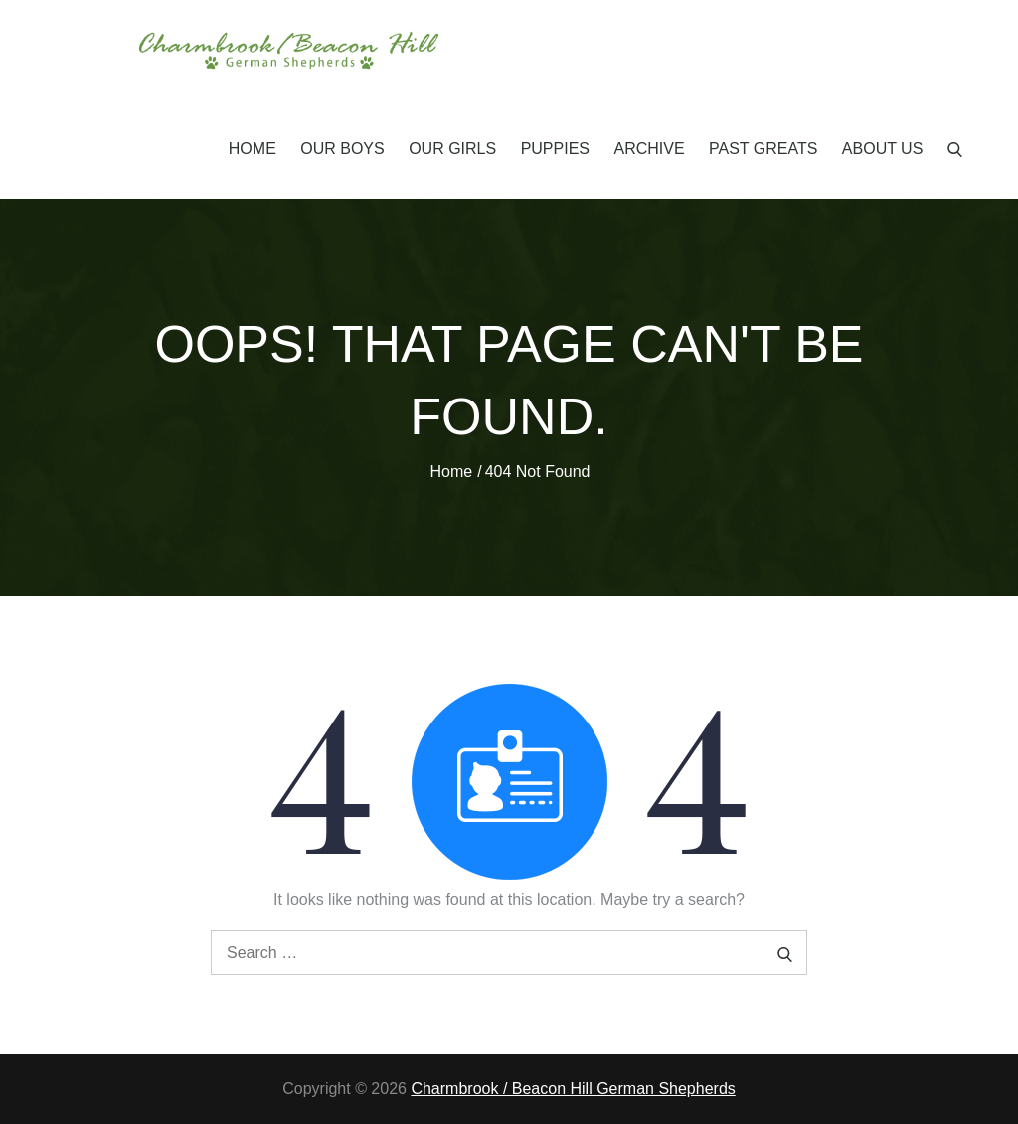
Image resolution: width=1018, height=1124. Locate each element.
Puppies (555, 148)
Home (252, 148)
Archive (648, 148)
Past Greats (763, 148)
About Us (883, 148)
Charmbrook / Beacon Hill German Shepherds (573, 1088)
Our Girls (452, 148)
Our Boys (342, 148)
